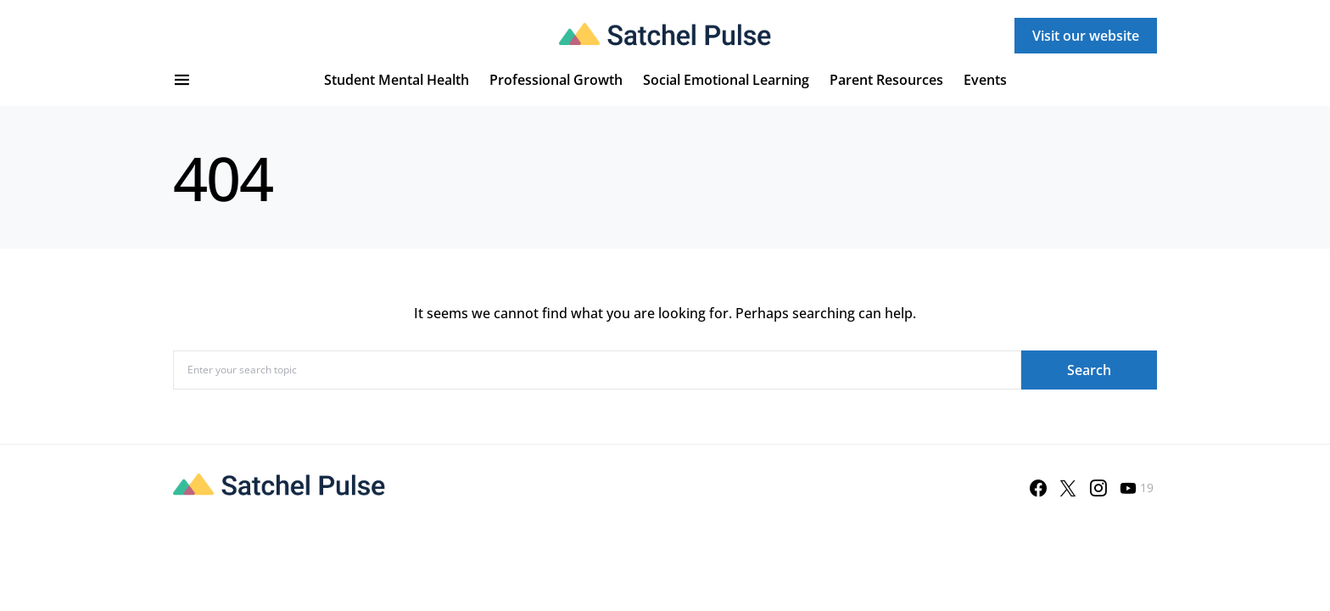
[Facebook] (1038, 487)
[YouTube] (1137, 487)
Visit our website (1085, 35)
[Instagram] (1098, 487)
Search (1089, 370)
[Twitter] (1067, 487)
